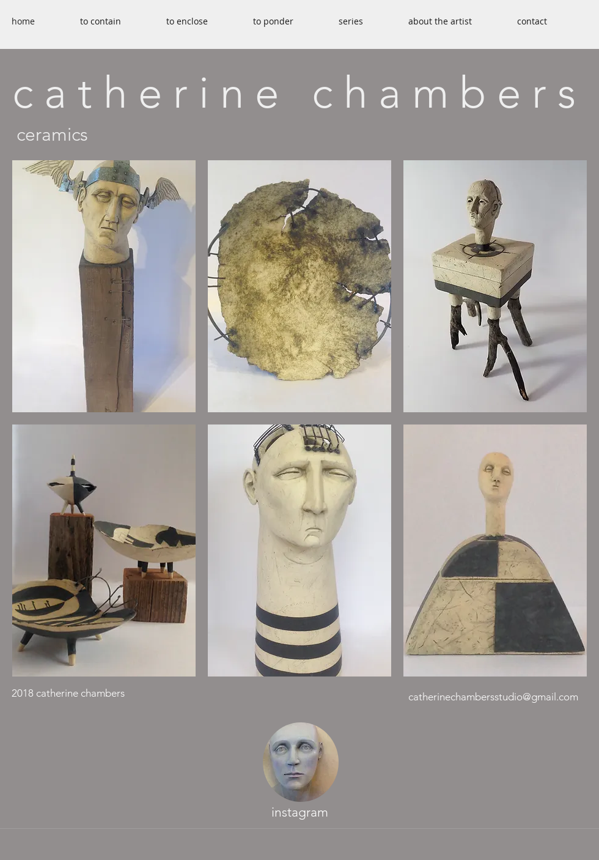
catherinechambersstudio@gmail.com (493, 697)
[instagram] (299, 812)
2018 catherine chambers (68, 693)
